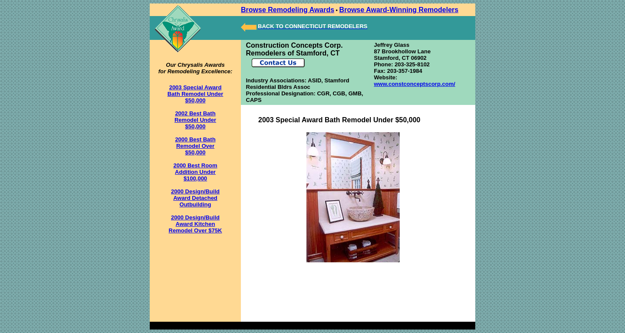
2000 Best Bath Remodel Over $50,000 (195, 146)
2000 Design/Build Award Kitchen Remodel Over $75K (195, 224)
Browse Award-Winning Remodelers (399, 9)
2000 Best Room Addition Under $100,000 (195, 172)
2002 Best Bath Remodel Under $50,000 (195, 120)
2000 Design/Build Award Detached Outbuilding (195, 198)
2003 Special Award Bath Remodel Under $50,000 (196, 94)
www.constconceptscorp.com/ (414, 84)
